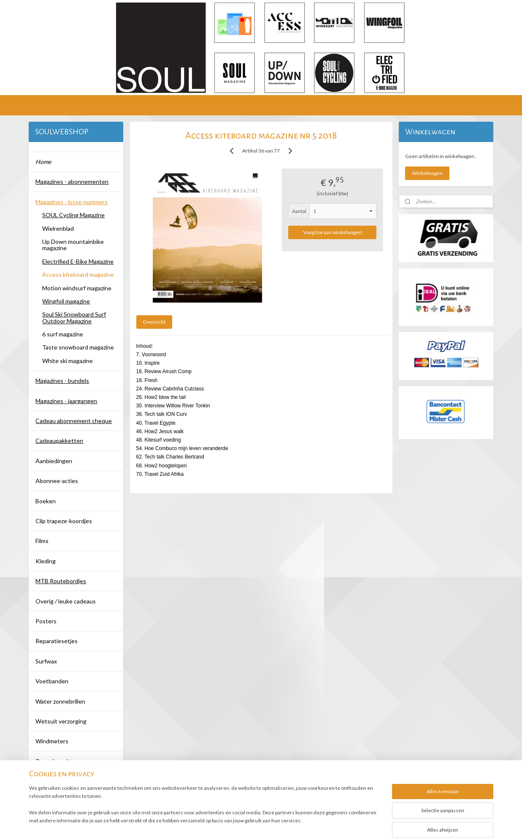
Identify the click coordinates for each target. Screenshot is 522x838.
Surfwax (46, 661)
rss (249, 822)
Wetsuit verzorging (61, 721)
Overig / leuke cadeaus (65, 601)
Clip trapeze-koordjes (63, 520)
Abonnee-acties (56, 480)
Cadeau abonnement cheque (73, 420)
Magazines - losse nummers (71, 201)
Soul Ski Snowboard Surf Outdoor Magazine (74, 317)
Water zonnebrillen (60, 701)
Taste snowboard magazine (78, 347)
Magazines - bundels (62, 380)
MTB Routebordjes (60, 580)
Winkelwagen (427, 173)
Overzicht (154, 322)
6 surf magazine (62, 334)
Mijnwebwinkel (346, 822)
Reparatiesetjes (56, 640)
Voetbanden (51, 681)
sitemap (234, 822)
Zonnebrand (51, 761)
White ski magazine (67, 360)
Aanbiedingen (53, 460)
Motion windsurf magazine (76, 288)
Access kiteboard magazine (78, 274)
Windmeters (51, 741)
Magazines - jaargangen (66, 400)
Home (43, 161)
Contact (46, 781)
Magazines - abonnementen (71, 181)
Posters (46, 621)
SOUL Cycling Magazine (73, 214)
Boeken (45, 501)
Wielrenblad (58, 228)
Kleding (45, 561)
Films (42, 540)
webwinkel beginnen (278, 822)
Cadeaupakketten (59, 440)
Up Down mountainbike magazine (73, 244)
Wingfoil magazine (66, 301)
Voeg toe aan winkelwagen (332, 232)
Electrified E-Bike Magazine (78, 261)
